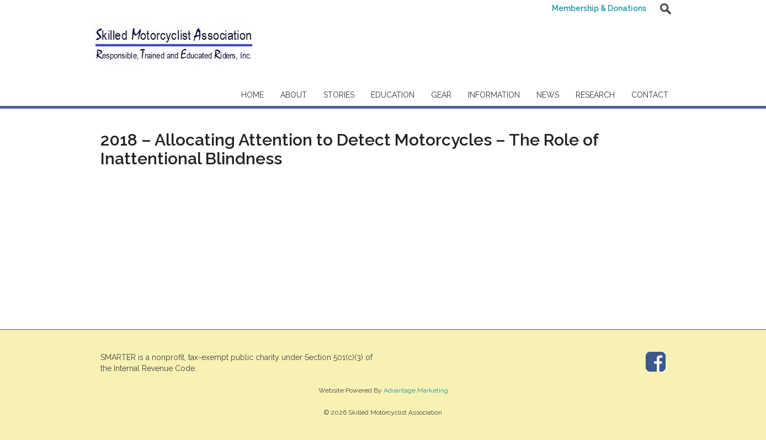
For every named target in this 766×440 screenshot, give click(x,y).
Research (595, 94)
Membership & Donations (599, 8)
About (293, 94)
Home (252, 94)
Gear (441, 94)
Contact (649, 94)
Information (494, 94)
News (547, 94)
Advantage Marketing (416, 390)
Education (392, 94)
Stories (338, 94)
